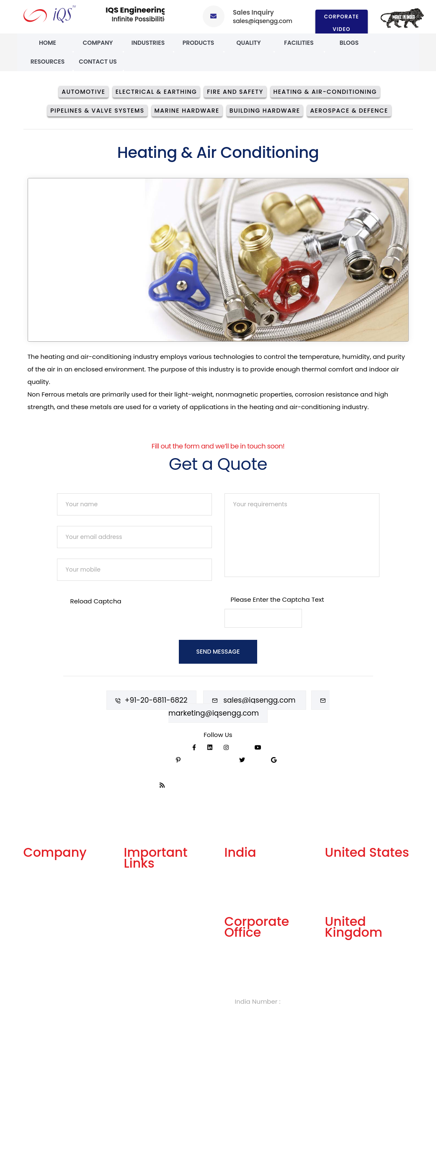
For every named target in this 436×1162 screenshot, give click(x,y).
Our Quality (41, 940)
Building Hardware (265, 110)
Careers (136, 951)
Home (47, 43)
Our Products (43, 926)
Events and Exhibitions (57, 982)
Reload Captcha (95, 601)
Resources (47, 61)
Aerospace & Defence (349, 110)
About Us (37, 871)
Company (98, 43)
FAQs (131, 910)
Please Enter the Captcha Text (277, 599)
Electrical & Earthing (156, 92)
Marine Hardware (187, 110)
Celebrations (43, 954)
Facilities (298, 43)
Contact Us (98, 61)
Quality (248, 43)
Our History (40, 913)
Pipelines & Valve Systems (97, 110)
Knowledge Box (147, 965)
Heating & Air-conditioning (325, 92)
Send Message (218, 651)
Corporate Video (341, 22)
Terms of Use (144, 924)
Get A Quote (143, 896)
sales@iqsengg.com (262, 21)
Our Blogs (139, 882)
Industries (148, 43)
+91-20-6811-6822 (156, 700)
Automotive (83, 92)
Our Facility (40, 899)
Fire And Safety (235, 92)
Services (36, 885)
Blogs (349, 43)
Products (198, 43)
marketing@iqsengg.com (213, 713)
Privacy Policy (145, 937)
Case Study (41, 968)
